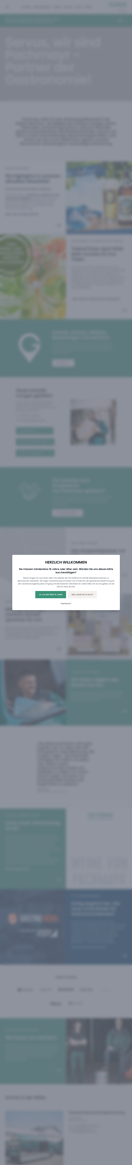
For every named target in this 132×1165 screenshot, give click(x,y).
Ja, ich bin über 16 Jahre (50, 594)
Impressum (66, 603)
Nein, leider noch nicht (82, 594)
